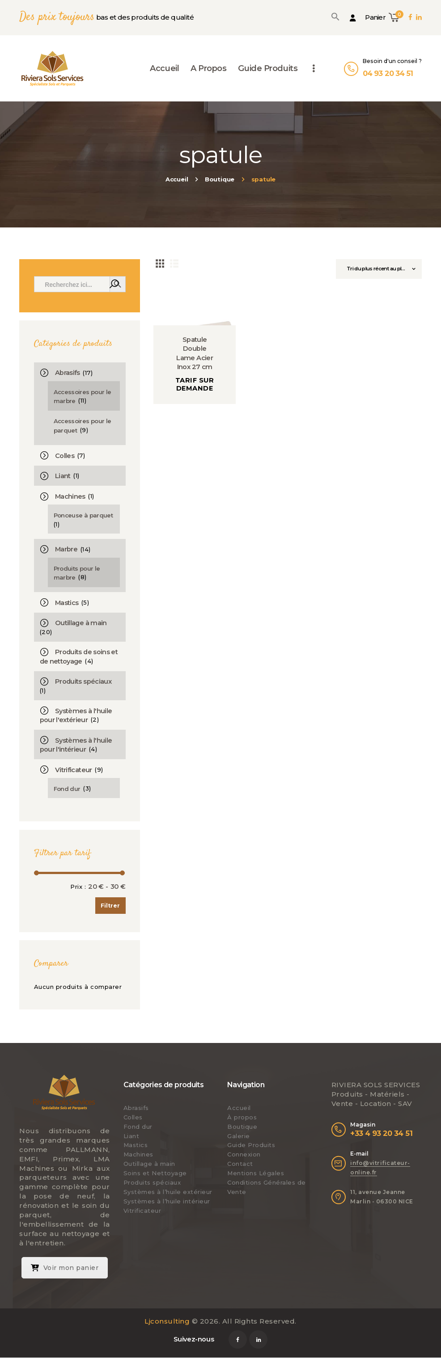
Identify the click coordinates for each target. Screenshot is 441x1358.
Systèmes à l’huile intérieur (166, 1201)
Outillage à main (81, 623)
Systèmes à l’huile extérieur (167, 1191)
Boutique (219, 179)
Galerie (238, 1135)
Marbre (66, 549)
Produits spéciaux (83, 681)
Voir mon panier (65, 1268)
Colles (64, 456)
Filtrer (110, 905)
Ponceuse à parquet (83, 515)
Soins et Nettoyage (155, 1173)
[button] (335, 17)
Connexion (244, 1154)
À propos (242, 1117)
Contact (240, 1163)
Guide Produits (251, 1144)
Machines (70, 496)
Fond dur (67, 788)
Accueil (176, 179)
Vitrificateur (73, 770)
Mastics (66, 603)
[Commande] (379, 269)
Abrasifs (67, 373)
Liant (63, 476)
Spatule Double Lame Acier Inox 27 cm (194, 353)
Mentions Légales (255, 1173)
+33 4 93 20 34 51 (381, 1133)
